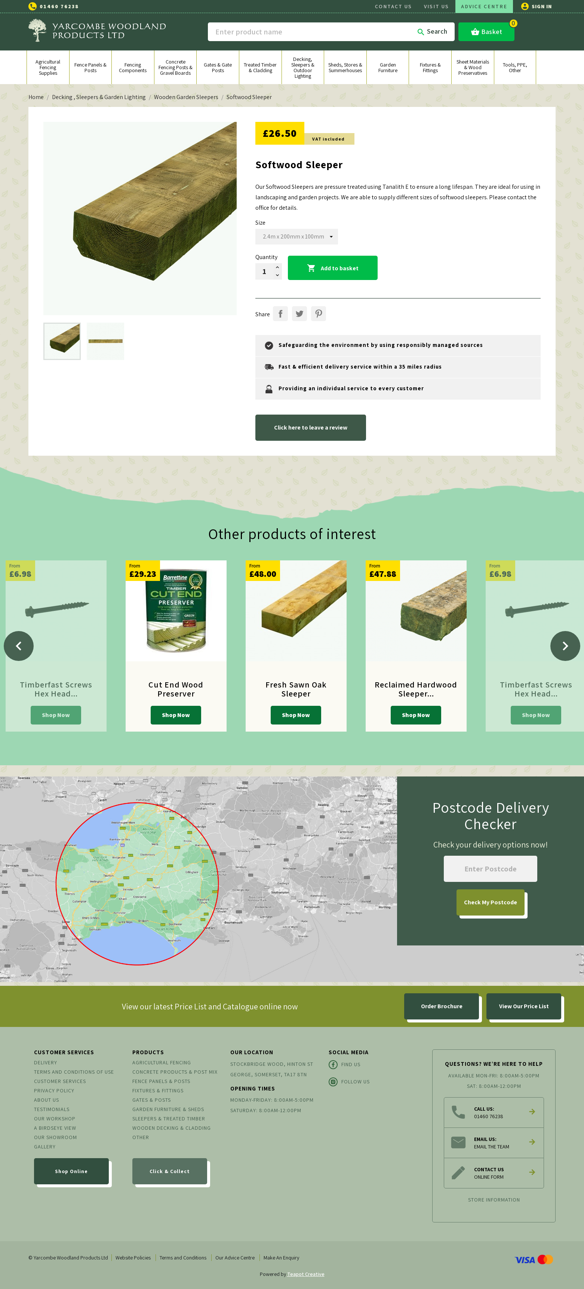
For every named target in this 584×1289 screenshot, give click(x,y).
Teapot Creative (306, 1274)
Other (140, 1137)
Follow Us (349, 1081)
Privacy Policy (54, 1090)
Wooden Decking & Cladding (171, 1128)
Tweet (299, 313)
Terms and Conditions (183, 1257)
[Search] (331, 31)
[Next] (565, 646)
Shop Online (71, 1171)
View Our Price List (524, 1006)
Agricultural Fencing (161, 1062)
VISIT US (436, 6)
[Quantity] (264, 271)
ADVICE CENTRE (484, 6)
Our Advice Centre (235, 1257)
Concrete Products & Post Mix (175, 1071)
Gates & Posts (151, 1099)
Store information (494, 1199)
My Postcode (490, 902)
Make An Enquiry (281, 1257)
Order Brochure (441, 1006)
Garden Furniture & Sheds (168, 1109)
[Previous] (19, 646)
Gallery (45, 1146)
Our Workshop (55, 1118)
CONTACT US (393, 6)
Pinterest (318, 313)
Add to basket (333, 268)
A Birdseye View (55, 1128)
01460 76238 (59, 6)
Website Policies (133, 1257)
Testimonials (52, 1109)
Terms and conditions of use (74, 1071)
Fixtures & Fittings (158, 1090)
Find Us (344, 1064)
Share (280, 313)
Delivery (45, 1062)
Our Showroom (55, 1137)
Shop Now (56, 715)
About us (46, 1099)
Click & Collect (170, 1171)
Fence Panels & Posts (161, 1081)
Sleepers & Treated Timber (168, 1118)
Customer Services (60, 1081)
